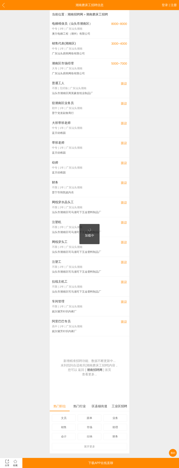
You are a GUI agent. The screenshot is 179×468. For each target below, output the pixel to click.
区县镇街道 (99, 406)
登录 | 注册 (169, 5)
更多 (89, 446)
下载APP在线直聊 (100, 463)
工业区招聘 (119, 406)
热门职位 (59, 406)
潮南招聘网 (75, 14)
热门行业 (79, 406)
